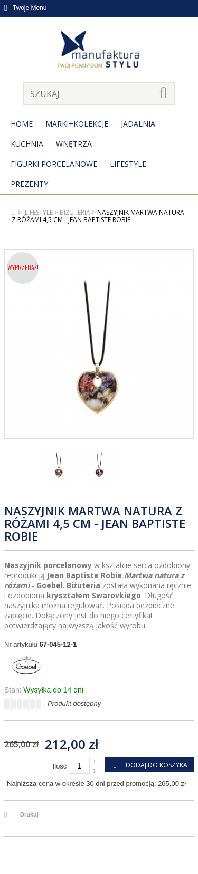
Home (22, 124)
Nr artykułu (20, 644)
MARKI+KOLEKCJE (76, 124)
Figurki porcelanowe (54, 164)
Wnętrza (74, 144)
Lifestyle (128, 164)
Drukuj (29, 814)
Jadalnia (138, 124)
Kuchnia (27, 144)
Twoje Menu (25, 8)
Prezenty (29, 184)
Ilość (60, 766)
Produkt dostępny (74, 703)
